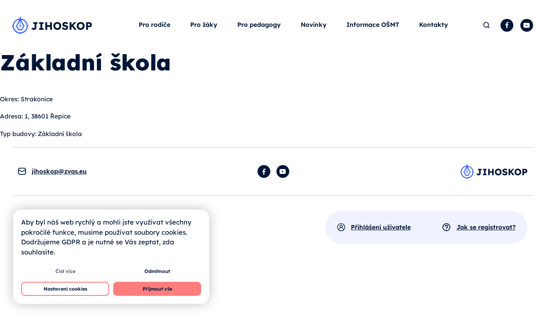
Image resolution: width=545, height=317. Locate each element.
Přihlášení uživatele (381, 227)
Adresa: (11, 116)
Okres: (9, 99)
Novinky (314, 25)
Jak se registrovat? (486, 227)
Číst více (65, 271)
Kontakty (433, 25)
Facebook (507, 25)
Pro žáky (203, 25)
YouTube (526, 25)
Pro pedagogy (259, 25)
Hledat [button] (487, 25)
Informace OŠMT (372, 25)
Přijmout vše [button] (157, 289)
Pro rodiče (154, 25)
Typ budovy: (18, 134)
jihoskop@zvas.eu (59, 171)
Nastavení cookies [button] (65, 289)
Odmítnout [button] (157, 271)
